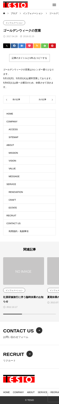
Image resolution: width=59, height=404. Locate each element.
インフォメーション (14, 23)
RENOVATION (16, 192)
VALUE (12, 168)
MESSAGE (14, 176)
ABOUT (10, 145)
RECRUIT (11, 215)
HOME (9, 113)
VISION (12, 160)
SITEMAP (13, 137)
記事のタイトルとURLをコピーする (29, 58)
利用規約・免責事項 (18, 231)
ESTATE (13, 207)
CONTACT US (13, 223)
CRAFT (12, 200)
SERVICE (11, 184)
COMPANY (11, 121)
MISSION (13, 153)
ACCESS (13, 129)
